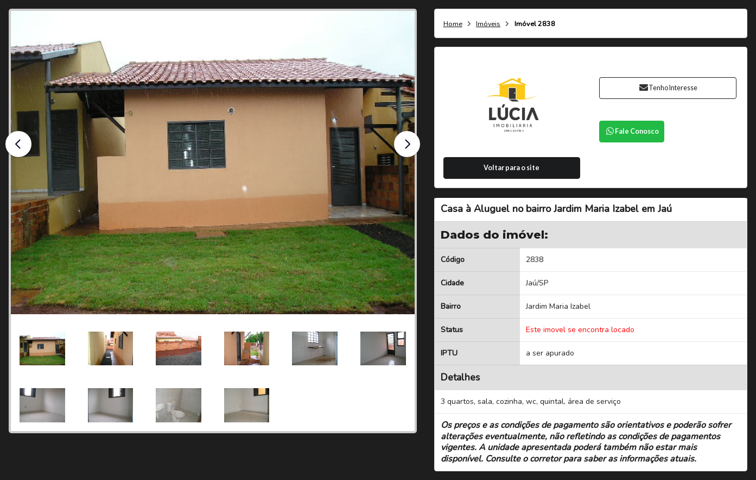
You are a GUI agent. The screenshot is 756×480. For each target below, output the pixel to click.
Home (452, 24)
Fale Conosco (632, 131)
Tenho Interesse (667, 88)
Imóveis (488, 24)
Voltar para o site (511, 168)
